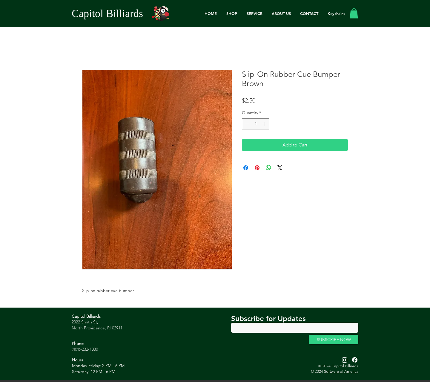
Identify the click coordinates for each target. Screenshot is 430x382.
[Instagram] (344, 359)
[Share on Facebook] (245, 167)
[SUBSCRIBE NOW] (333, 339)
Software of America (341, 371)
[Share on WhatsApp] (268, 167)
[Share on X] (279, 167)
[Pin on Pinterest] (257, 167)
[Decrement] (246, 124)
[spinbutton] (255, 124)
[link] (354, 13)
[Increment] (264, 124)
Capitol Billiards (107, 13)
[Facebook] (354, 359)
